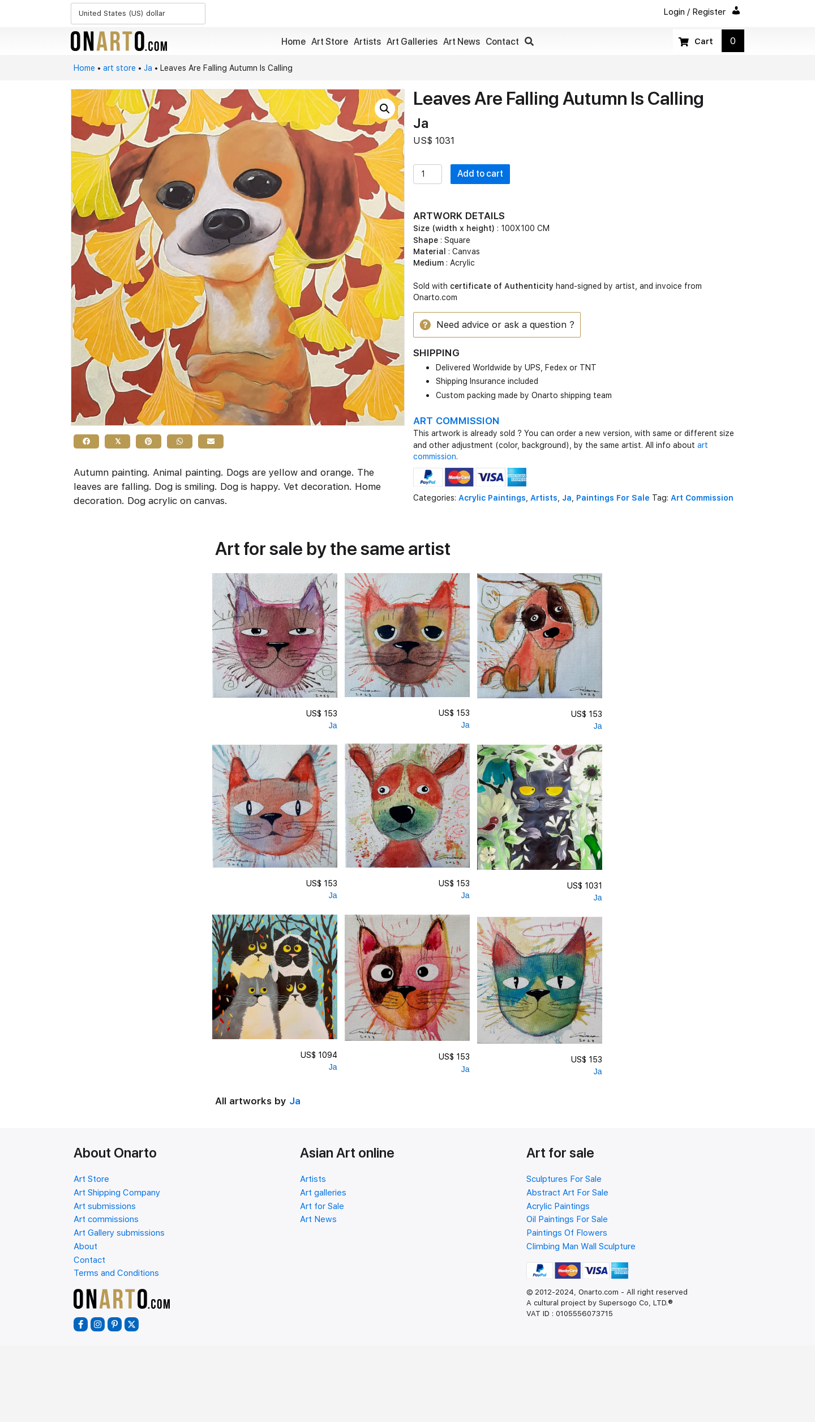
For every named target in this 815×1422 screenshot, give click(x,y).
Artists (543, 498)
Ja (148, 67)
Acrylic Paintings (492, 498)
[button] (529, 41)
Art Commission (702, 498)
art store (119, 67)
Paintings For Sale (613, 498)
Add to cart (480, 173)
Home (84, 67)
